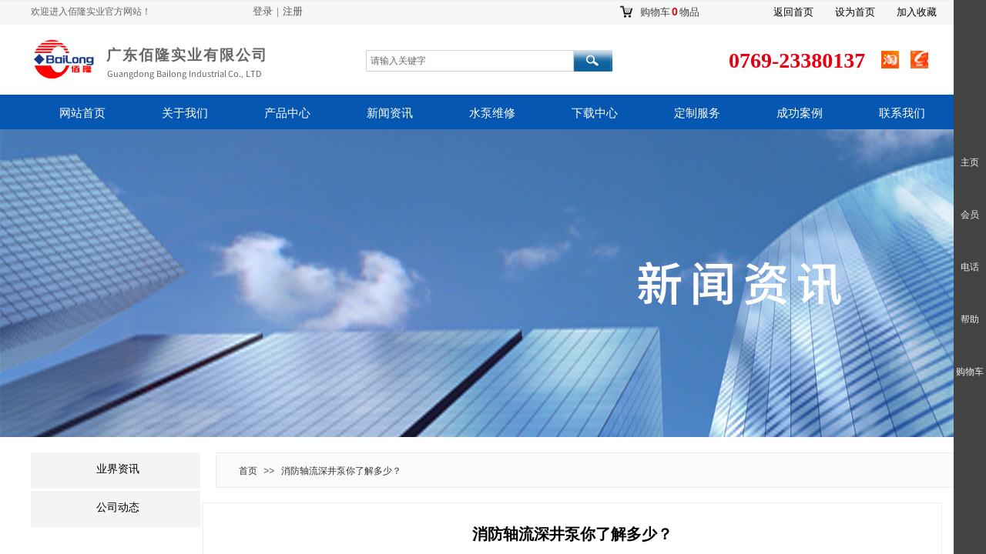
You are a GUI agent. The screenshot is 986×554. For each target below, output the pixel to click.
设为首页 (855, 12)
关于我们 (185, 113)
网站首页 (82, 113)
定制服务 (697, 113)
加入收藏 (917, 12)
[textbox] (470, 61)
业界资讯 (117, 469)
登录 (263, 11)
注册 (293, 11)
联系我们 (902, 113)
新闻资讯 (390, 113)
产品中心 (287, 113)
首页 (248, 471)
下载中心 (595, 113)
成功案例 (799, 113)
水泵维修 (492, 113)
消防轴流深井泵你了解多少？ (341, 471)
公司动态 (117, 507)
